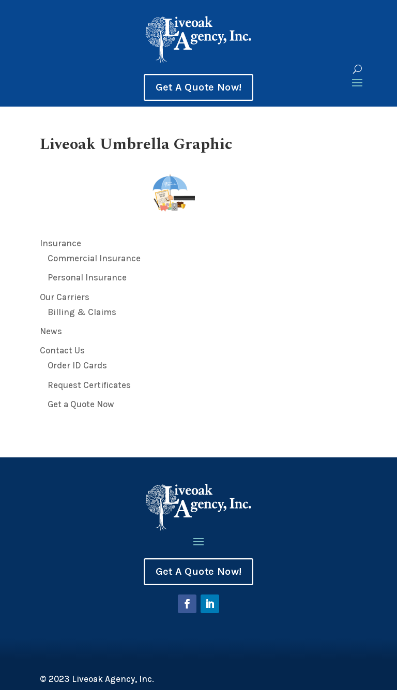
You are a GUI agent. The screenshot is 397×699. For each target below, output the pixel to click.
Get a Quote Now (81, 404)
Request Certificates (89, 385)
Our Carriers (64, 297)
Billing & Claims (82, 312)
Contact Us (62, 350)
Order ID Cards (77, 365)
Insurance (60, 243)
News (51, 331)
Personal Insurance (87, 277)
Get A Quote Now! (198, 87)
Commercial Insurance (94, 258)
